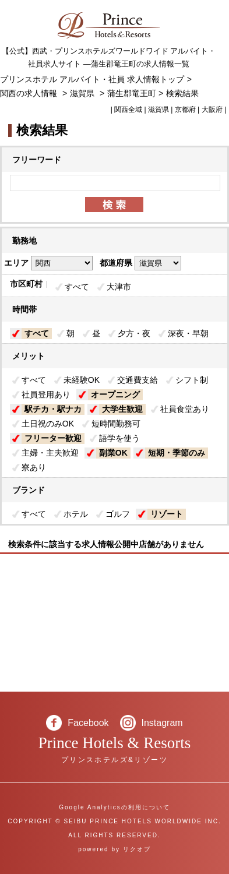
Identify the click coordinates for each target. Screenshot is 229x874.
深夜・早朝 (188, 333)
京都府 (185, 109)
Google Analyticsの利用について (114, 807)
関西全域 (128, 109)
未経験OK (82, 380)
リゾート (166, 514)
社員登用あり (46, 394)
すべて (77, 286)
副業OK (113, 452)
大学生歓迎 (122, 409)
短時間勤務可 (115, 423)
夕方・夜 (134, 333)
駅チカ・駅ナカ (53, 409)
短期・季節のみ (176, 452)
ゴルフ (117, 514)
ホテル (76, 514)
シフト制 (191, 380)
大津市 (119, 286)
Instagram (162, 723)
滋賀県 (82, 93)
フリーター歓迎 (53, 438)
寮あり (34, 467)
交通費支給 (137, 380)
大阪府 (212, 109)
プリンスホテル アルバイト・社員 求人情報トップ (92, 79)
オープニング (115, 394)
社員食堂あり (184, 409)
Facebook (88, 723)
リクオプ (137, 849)
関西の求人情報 (29, 93)
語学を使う (119, 438)
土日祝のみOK (48, 423)
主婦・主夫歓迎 (50, 452)
